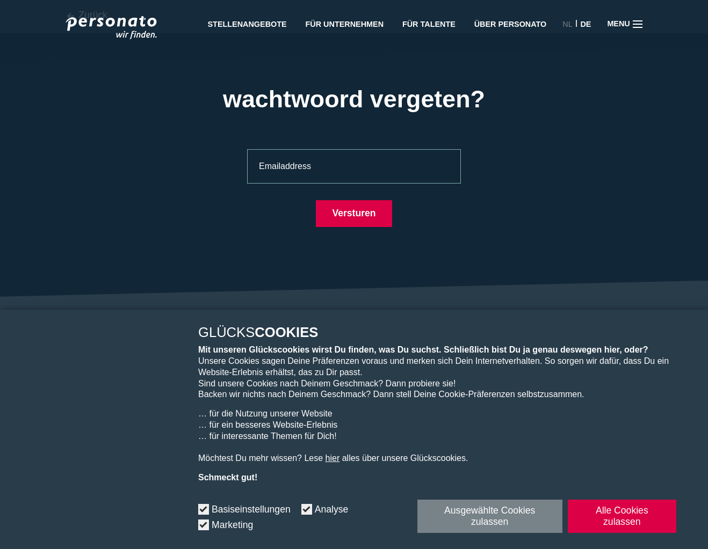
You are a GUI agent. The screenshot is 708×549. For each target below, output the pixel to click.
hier (333, 458)
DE (585, 24)
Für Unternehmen (345, 24)
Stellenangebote (247, 24)
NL (567, 24)
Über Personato (510, 24)
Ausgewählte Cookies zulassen (489, 516)
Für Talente (429, 24)
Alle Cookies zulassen (622, 516)
